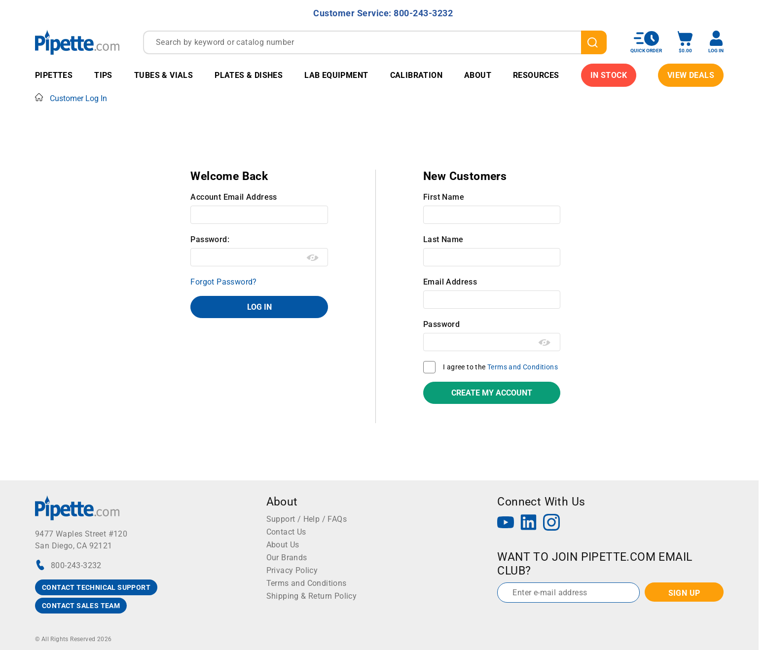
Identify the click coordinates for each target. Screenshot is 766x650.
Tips (103, 75)
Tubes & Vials (163, 75)
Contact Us (286, 532)
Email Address (450, 282)
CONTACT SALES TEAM (81, 606)
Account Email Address (233, 197)
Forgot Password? (223, 282)
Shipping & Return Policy (311, 596)
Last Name (443, 239)
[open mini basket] (685, 42)
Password (441, 324)
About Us (282, 544)
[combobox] (375, 42)
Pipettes (54, 75)
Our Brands (286, 557)
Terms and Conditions (522, 367)
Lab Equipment (336, 75)
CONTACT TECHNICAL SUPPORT (96, 587)
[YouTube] (505, 523)
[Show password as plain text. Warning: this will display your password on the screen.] (313, 258)
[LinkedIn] (528, 523)
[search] (594, 42)
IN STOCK (608, 75)
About (477, 75)
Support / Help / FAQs (306, 519)
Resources (536, 75)
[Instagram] (551, 523)
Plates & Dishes (249, 75)
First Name (443, 197)
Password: (209, 239)
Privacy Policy (292, 570)
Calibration (416, 75)
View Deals (690, 75)
